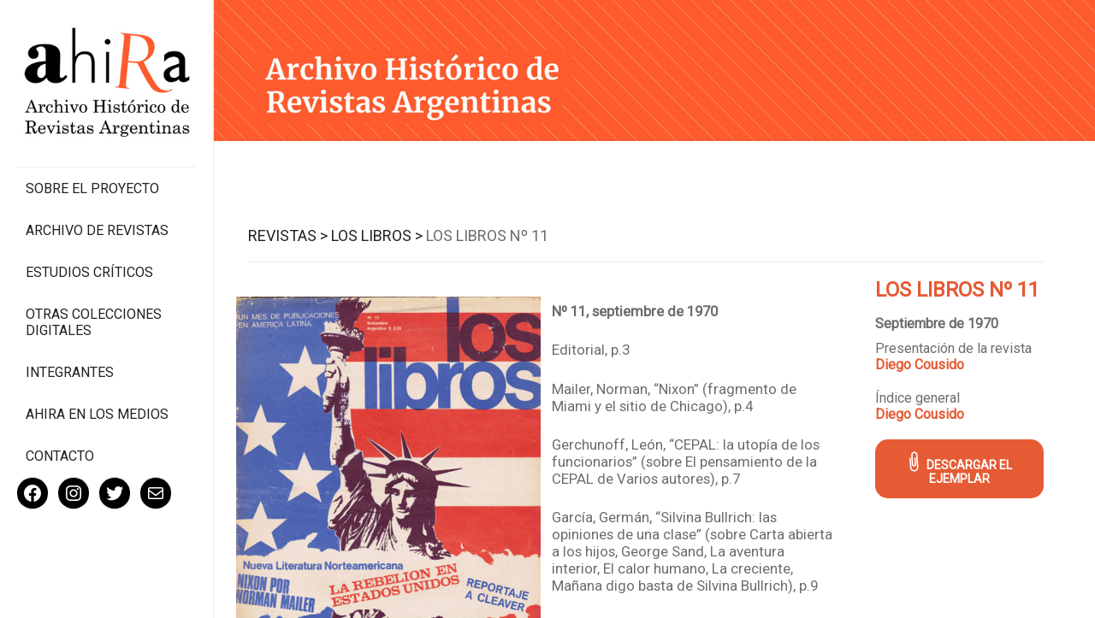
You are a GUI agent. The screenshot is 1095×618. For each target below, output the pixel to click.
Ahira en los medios (97, 414)
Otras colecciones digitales (94, 322)
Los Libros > (377, 235)
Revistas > (288, 235)
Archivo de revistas (97, 230)
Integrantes (70, 372)
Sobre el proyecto (92, 188)
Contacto (60, 456)
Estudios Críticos (89, 272)
